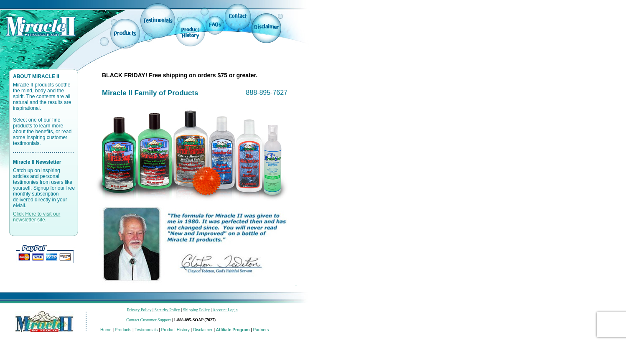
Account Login (224, 309)
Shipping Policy (196, 309)
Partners (261, 330)
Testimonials (146, 330)
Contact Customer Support (148, 320)
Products (123, 330)
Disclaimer (203, 330)
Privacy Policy (139, 309)
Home (106, 330)
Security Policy (167, 309)
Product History (175, 330)
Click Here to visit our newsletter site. (36, 217)
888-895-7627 (267, 92)
